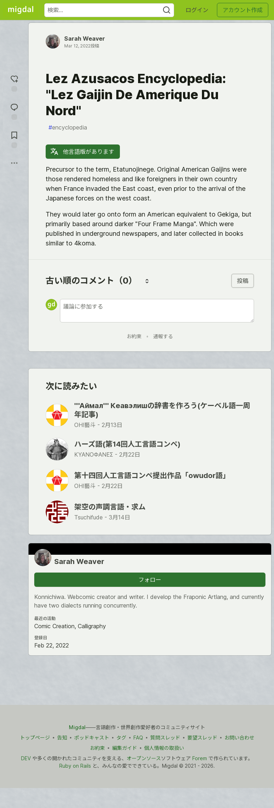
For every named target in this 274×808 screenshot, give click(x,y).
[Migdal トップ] (21, 10)
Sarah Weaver (84, 38)
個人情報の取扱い (164, 748)
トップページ (35, 738)
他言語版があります (82, 151)
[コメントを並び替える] (147, 280)
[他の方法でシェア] (14, 163)
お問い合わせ (239, 738)
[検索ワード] (109, 10)
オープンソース (144, 758)
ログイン (197, 10)
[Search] (166, 10)
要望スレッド (202, 738)
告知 (62, 738)
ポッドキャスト (91, 738)
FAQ (138, 738)
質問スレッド (165, 738)
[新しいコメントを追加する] (157, 310)
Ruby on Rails (75, 766)
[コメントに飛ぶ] (14, 111)
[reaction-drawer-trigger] (14, 82)
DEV (26, 758)
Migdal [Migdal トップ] (77, 727)
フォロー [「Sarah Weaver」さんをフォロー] (149, 579)
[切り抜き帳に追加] (14, 139)
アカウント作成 (243, 10)
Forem (199, 758)
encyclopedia (68, 127)
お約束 (134, 336)
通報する (163, 336)
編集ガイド (124, 748)
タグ (121, 738)
